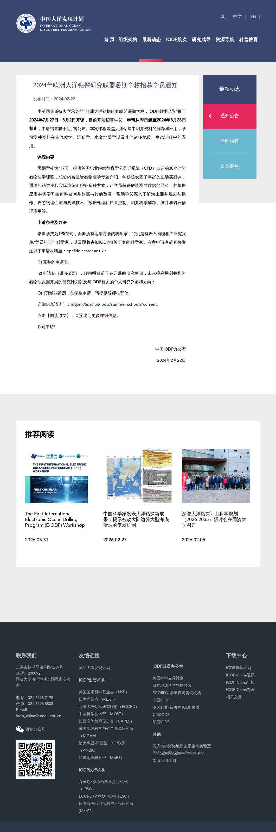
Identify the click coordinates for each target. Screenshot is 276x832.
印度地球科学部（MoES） (101, 758)
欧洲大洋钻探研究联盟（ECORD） (109, 707)
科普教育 (248, 40)
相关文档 (234, 697)
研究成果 (201, 40)
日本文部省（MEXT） (98, 700)
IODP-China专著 (240, 690)
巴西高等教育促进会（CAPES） (106, 722)
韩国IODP (161, 715)
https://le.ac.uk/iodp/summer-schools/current (114, 305)
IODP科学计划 (238, 668)
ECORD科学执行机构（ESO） (105, 797)
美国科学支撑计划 (168, 679)
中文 (237, 17)
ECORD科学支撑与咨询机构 (176, 693)
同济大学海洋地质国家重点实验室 (181, 746)
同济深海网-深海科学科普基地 (178, 754)
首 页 (109, 40)
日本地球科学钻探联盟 (171, 686)
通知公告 (225, 116)
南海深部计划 (164, 761)
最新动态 (151, 40)
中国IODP (161, 700)
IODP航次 (176, 40)
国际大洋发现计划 (94, 668)
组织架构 (127, 40)
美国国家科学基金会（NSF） (104, 692)
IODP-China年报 (240, 683)
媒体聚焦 (229, 166)
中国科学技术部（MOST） (102, 714)
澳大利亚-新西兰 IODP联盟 (175, 708)
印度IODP (161, 722)
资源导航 (224, 40)
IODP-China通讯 (240, 675)
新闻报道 (229, 141)
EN (253, 17)
